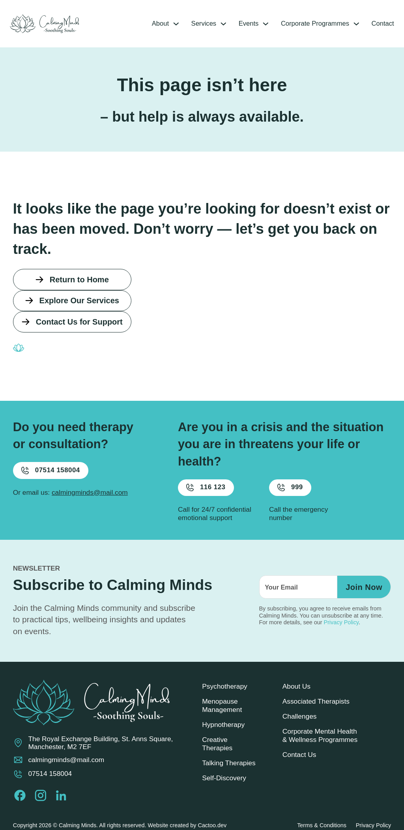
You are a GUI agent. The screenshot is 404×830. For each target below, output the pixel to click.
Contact (379, 24)
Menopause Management (222, 710)
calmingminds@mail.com (90, 497)
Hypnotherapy (223, 730)
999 (292, 492)
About (149, 24)
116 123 (207, 492)
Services (194, 24)
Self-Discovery (224, 783)
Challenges (299, 721)
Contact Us (299, 760)
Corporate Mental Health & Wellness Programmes (319, 741)
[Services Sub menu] (214, 23)
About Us (296, 691)
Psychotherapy (224, 691)
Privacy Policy (341, 628)
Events (240, 24)
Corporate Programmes (309, 24)
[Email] (296, 592)
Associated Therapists (316, 706)
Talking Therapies (229, 768)
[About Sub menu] (166, 23)
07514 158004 (52, 475)
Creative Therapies (217, 749)
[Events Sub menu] (258, 23)
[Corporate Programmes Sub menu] (352, 23)
